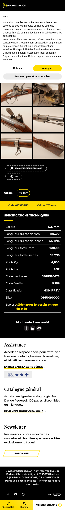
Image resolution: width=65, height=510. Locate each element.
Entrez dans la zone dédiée (23, 367)
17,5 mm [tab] (23, 192)
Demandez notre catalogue (23, 411)
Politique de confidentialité (21, 480)
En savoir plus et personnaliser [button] (33, 76)
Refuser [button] (17, 68)
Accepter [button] (47, 68)
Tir (14, 176)
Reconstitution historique (26, 168)
